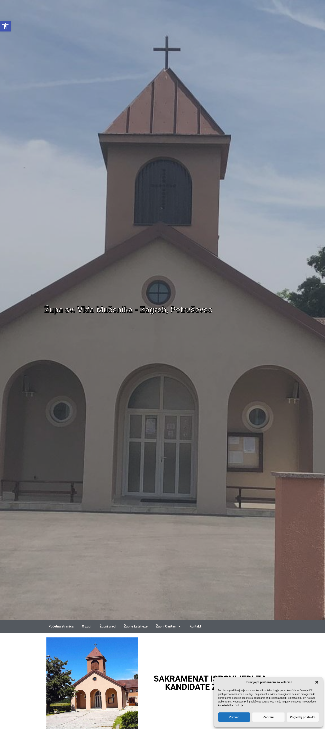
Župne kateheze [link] (136, 626)
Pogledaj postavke (302, 717)
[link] (5, 26)
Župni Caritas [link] (168, 626)
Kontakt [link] (195, 626)
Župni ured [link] (107, 626)
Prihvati (234, 717)
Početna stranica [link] (61, 626)
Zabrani (268, 717)
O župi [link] (86, 626)
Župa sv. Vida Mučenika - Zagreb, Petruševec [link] (128, 310)
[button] (317, 682)
